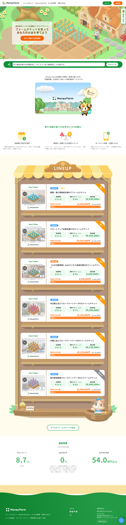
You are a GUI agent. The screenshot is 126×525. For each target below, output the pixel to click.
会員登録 (117, 3)
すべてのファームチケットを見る (63, 427)
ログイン (107, 3)
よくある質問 (52, 3)
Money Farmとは (40, 3)
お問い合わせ (62, 3)
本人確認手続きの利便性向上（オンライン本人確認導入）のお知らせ (39, 64)
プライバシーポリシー (22, 518)
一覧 (112, 64)
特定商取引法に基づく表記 (38, 518)
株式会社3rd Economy (104, 511)
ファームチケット (28, 3)
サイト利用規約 (9, 518)
